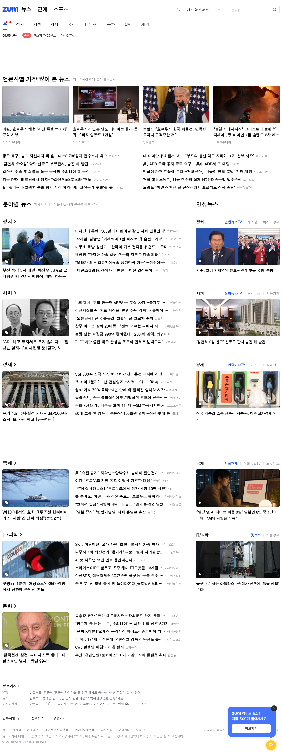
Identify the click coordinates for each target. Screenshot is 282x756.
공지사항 (106, 730)
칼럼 (128, 24)
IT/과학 (91, 24)
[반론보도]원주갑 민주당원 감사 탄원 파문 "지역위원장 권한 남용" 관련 (76, 698)
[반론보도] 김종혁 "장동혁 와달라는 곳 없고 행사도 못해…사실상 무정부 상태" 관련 (84, 692)
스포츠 (61, 9)
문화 (111, 24)
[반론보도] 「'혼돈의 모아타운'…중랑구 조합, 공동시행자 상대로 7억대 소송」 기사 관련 (88, 703)
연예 (42, 9)
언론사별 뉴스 (12, 718)
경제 (54, 24)
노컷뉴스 (253, 293)
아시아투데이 (11, 142)
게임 (145, 24)
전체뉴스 (37, 718)
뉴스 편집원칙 (11, 730)
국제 (72, 24)
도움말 (140, 730)
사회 (37, 24)
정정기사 (9, 685)
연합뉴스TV (233, 221)
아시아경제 (271, 221)
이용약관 (33, 730)
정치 (20, 24)
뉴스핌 (252, 221)
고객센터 (124, 730)
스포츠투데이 (222, 142)
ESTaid (9, 741)
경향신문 (273, 364)
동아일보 (149, 142)
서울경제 (273, 293)
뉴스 (26, 9)
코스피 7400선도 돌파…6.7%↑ (54, 35)
